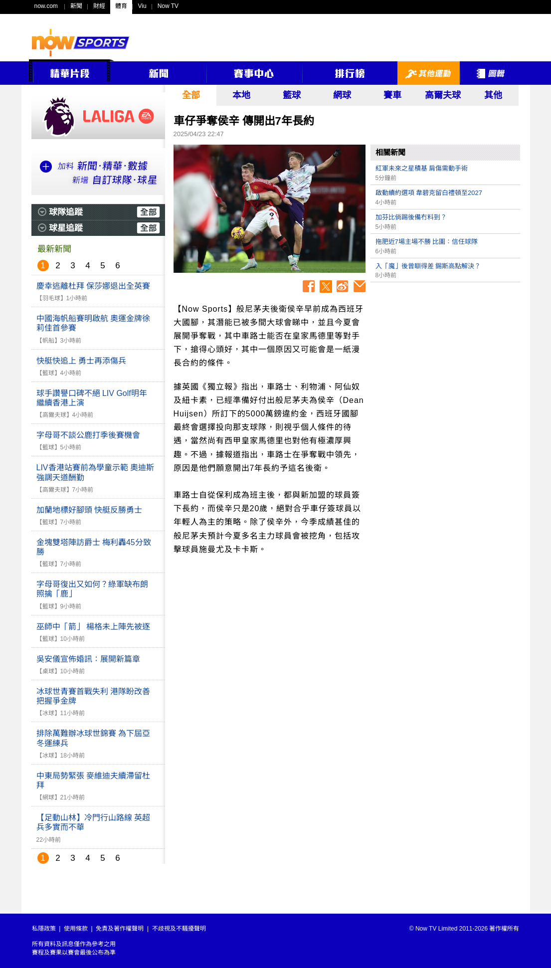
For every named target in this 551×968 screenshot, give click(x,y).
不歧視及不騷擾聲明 (179, 928)
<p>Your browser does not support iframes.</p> (445, 357)
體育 (121, 6)
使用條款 (76, 928)
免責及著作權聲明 (120, 928)
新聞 (76, 6)
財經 (99, 6)
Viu (142, 6)
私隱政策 (44, 928)
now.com (46, 6)
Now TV (168, 6)
